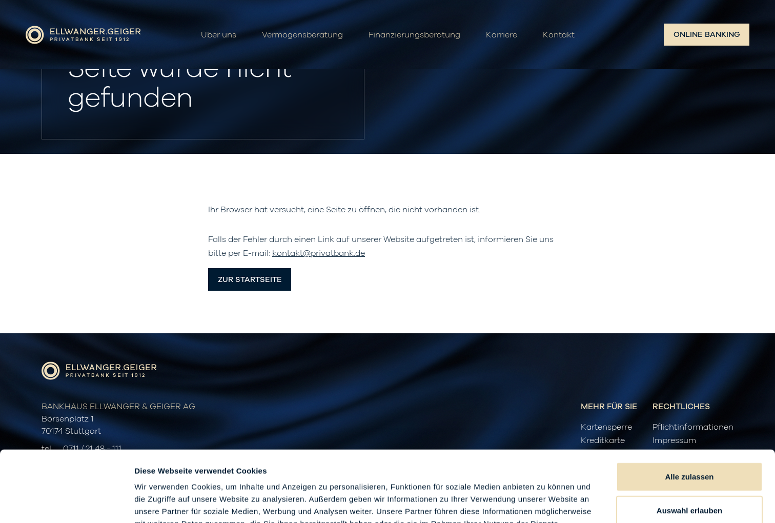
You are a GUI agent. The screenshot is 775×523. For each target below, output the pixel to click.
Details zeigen (545, 502)
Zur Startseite (250, 280)
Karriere (501, 35)
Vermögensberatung (302, 35)
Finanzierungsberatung (414, 35)
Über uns (218, 35)
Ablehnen (689, 477)
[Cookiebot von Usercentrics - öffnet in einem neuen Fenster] (66, 503)
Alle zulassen (689, 410)
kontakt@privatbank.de (318, 253)
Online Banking (707, 34)
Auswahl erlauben (689, 443)
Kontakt (559, 35)
